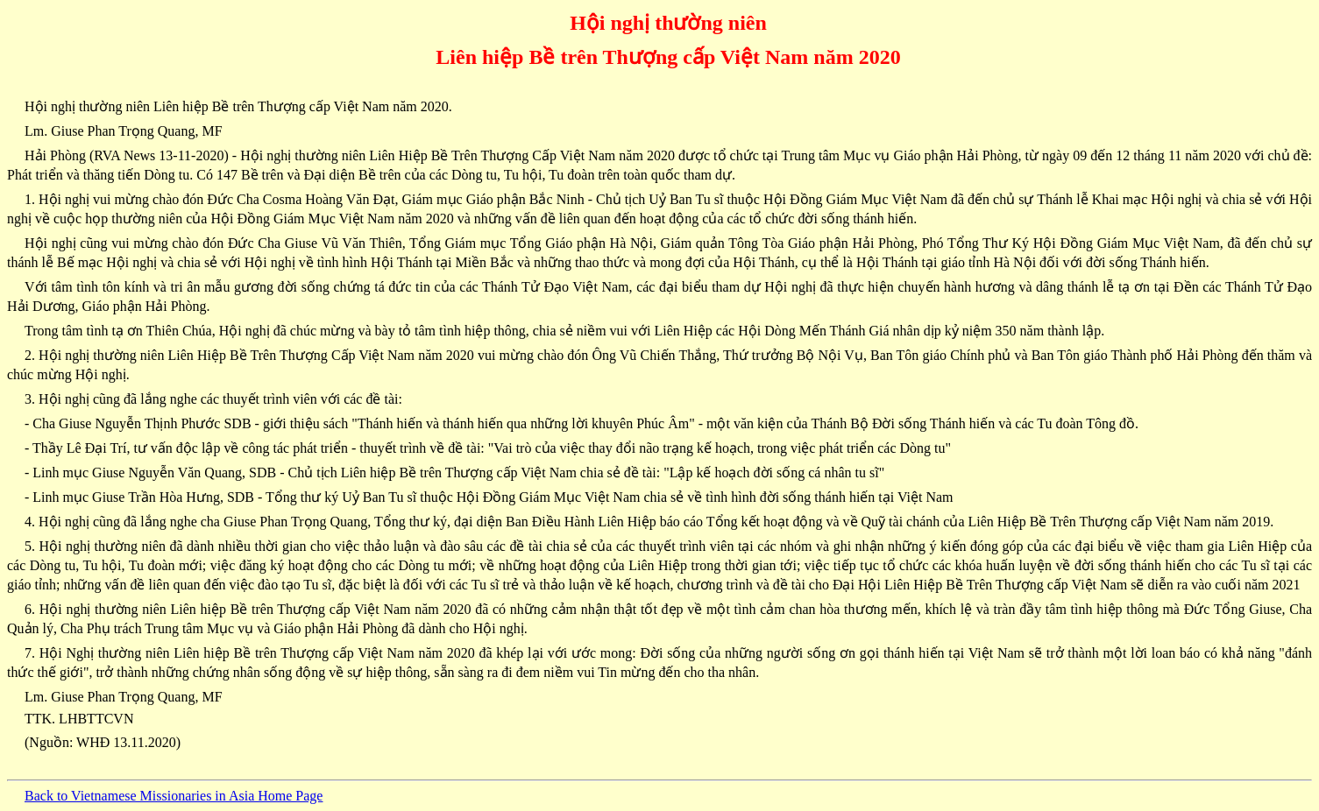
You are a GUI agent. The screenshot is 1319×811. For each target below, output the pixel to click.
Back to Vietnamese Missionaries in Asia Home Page (174, 795)
